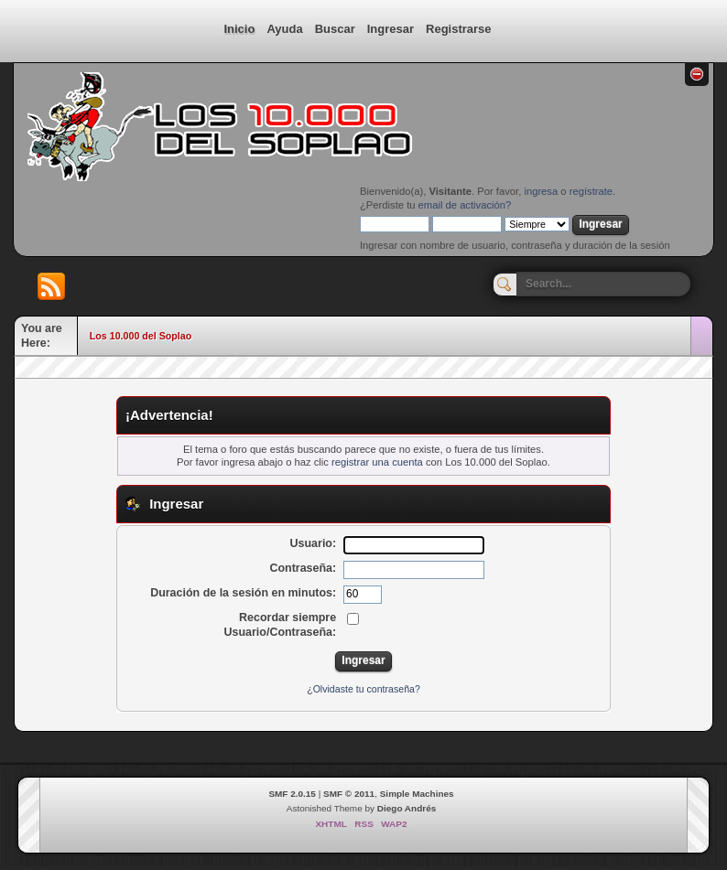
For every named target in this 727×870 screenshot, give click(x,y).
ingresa (541, 191)
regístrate (591, 191)
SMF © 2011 (348, 794)
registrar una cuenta (377, 461)
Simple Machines (417, 794)
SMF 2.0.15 (292, 794)
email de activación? (465, 204)
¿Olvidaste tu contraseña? (363, 688)
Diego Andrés (406, 808)
